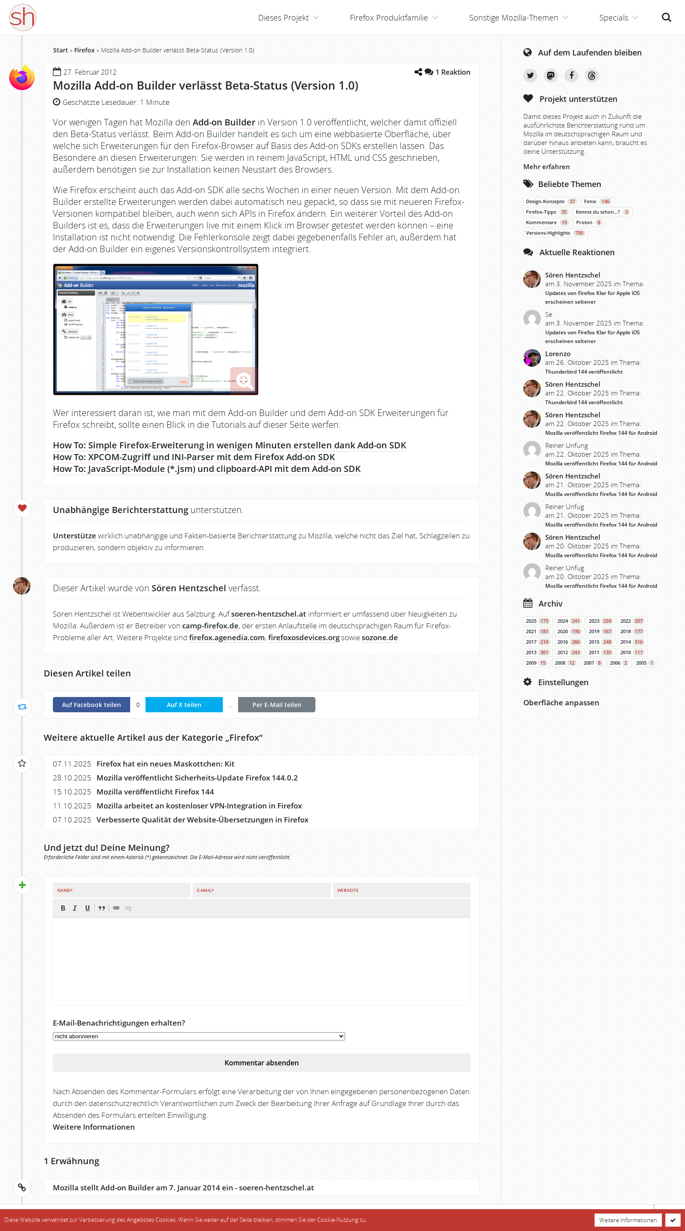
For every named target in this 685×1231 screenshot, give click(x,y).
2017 (538, 642)
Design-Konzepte (551, 201)
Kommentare (547, 222)
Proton (589, 222)
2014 (632, 642)
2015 (601, 642)
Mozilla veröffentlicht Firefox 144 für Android (601, 433)
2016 (569, 642)
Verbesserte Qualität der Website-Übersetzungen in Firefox (202, 820)
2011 (601, 652)
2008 (566, 663)
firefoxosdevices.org (303, 637)
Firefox (84, 50)
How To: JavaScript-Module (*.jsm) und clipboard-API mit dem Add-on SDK (207, 469)
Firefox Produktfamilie (389, 17)
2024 (569, 621)
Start (60, 50)
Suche (666, 17)
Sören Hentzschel (572, 274)
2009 (537, 663)
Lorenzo (558, 353)
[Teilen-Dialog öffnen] (418, 71)
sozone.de (380, 637)
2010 (632, 652)
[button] (63, 908)
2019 (601, 631)
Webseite (348, 890)
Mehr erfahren (546, 166)
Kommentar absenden (262, 1063)
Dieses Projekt (283, 17)
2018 (632, 631)
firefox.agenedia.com (227, 637)
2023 (601, 621)
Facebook (571, 76)
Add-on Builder (224, 122)
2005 (645, 663)
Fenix (598, 201)
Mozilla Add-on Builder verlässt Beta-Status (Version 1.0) (205, 85)
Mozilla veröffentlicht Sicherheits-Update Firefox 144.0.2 (197, 778)
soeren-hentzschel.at (268, 614)
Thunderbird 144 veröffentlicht (584, 371)
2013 (538, 652)
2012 (569, 652)
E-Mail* (205, 890)
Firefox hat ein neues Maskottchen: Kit (166, 764)
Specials (613, 17)
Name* (65, 890)
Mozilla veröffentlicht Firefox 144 (155, 792)
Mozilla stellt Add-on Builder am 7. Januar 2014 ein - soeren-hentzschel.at (183, 1187)
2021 (538, 631)
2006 (619, 663)
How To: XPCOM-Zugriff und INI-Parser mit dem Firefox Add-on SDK (194, 457)
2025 (538, 621)
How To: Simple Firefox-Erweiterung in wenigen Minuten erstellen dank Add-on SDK (229, 445)
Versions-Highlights (555, 233)
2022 (632, 621)
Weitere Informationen (94, 1127)
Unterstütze (74, 536)
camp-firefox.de (210, 626)
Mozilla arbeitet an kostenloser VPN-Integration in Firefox (199, 806)
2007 (593, 663)
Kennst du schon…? (603, 212)
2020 (569, 631)
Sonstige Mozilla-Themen (513, 17)
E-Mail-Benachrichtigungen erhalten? (119, 1023)
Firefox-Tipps (547, 212)
